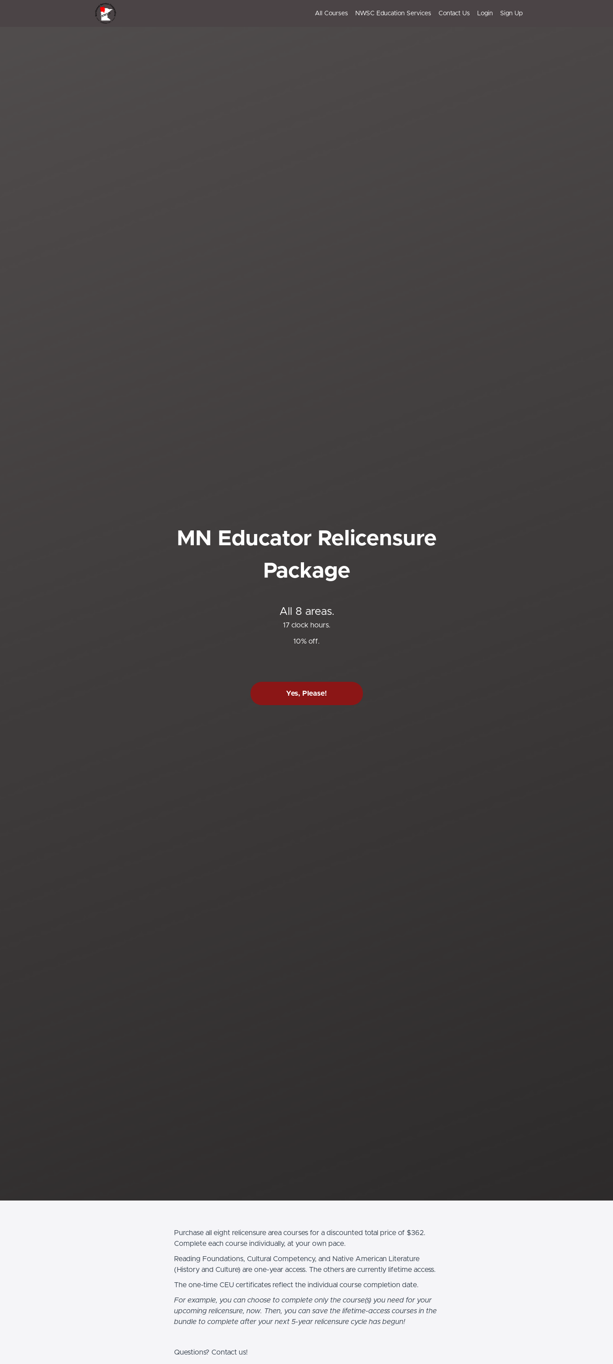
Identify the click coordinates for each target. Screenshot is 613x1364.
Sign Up (511, 13)
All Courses (331, 13)
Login (485, 13)
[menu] (415, 13)
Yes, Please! (306, 693)
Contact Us (454, 13)
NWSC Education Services (393, 13)
